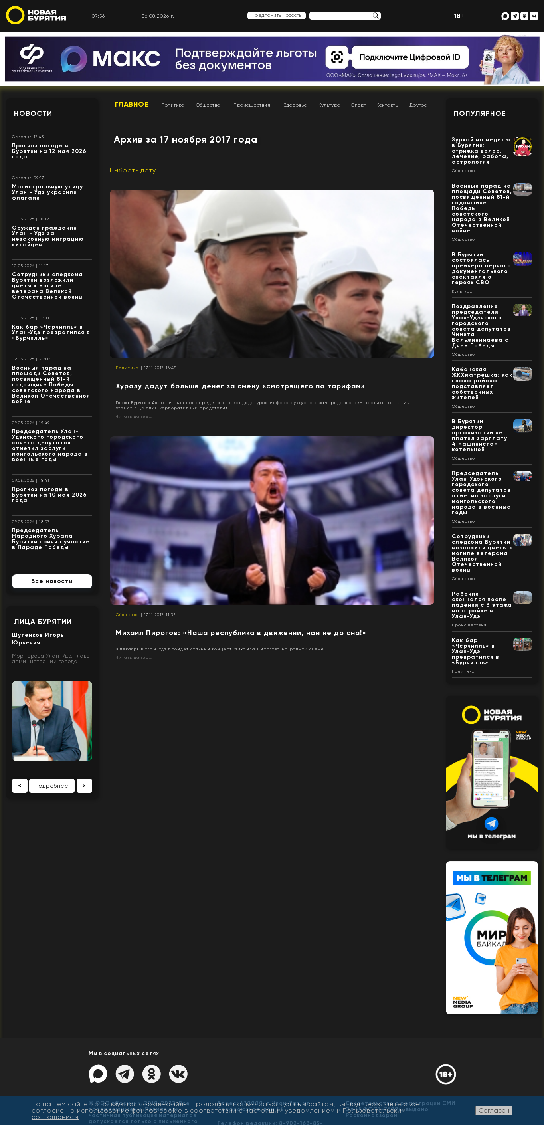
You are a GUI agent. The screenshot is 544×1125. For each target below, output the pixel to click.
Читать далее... (134, 416)
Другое (418, 105)
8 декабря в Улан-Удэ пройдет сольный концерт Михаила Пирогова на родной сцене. (220, 649)
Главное (132, 104)
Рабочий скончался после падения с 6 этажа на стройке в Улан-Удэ (482, 605)
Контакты (387, 105)
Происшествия (251, 105)
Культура (329, 105)
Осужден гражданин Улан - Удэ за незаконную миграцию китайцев (48, 236)
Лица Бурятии (43, 621)
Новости (33, 113)
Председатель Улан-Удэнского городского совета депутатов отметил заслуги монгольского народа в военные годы (50, 445)
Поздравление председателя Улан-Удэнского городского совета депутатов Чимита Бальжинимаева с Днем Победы (481, 326)
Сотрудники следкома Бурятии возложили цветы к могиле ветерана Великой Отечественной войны (47, 285)
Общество (208, 105)
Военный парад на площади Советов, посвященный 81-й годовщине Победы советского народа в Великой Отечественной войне (51, 384)
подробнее (52, 785)
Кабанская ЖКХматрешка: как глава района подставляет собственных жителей (482, 383)
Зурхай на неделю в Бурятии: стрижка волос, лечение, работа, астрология (481, 150)
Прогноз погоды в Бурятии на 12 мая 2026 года (49, 151)
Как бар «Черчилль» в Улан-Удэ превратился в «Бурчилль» (51, 332)
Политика (172, 105)
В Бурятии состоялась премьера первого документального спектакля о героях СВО (481, 268)
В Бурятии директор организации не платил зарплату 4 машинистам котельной (479, 435)
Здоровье (295, 105)
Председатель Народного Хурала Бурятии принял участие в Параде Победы (51, 539)
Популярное (480, 113)
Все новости (52, 581)
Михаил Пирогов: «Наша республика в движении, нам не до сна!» (241, 632)
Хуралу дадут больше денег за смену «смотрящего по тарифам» (240, 386)
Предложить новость (276, 15)
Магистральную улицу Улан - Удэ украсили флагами (47, 192)
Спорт (358, 105)
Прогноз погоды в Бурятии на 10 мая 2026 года (49, 495)
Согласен (494, 1110)
